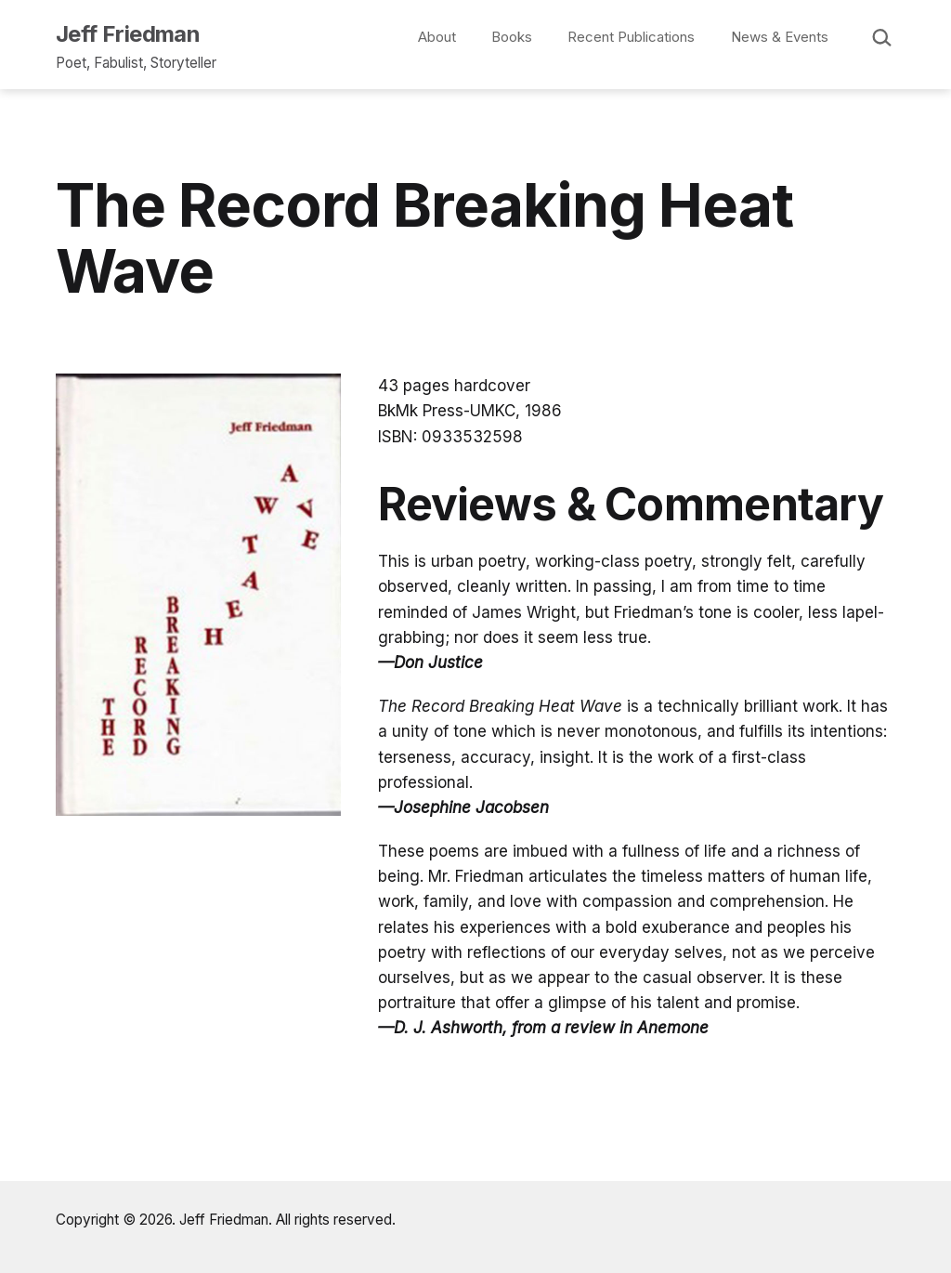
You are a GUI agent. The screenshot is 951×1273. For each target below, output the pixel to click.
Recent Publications (631, 37)
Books (511, 37)
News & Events (779, 37)
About (437, 37)
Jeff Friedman (128, 33)
